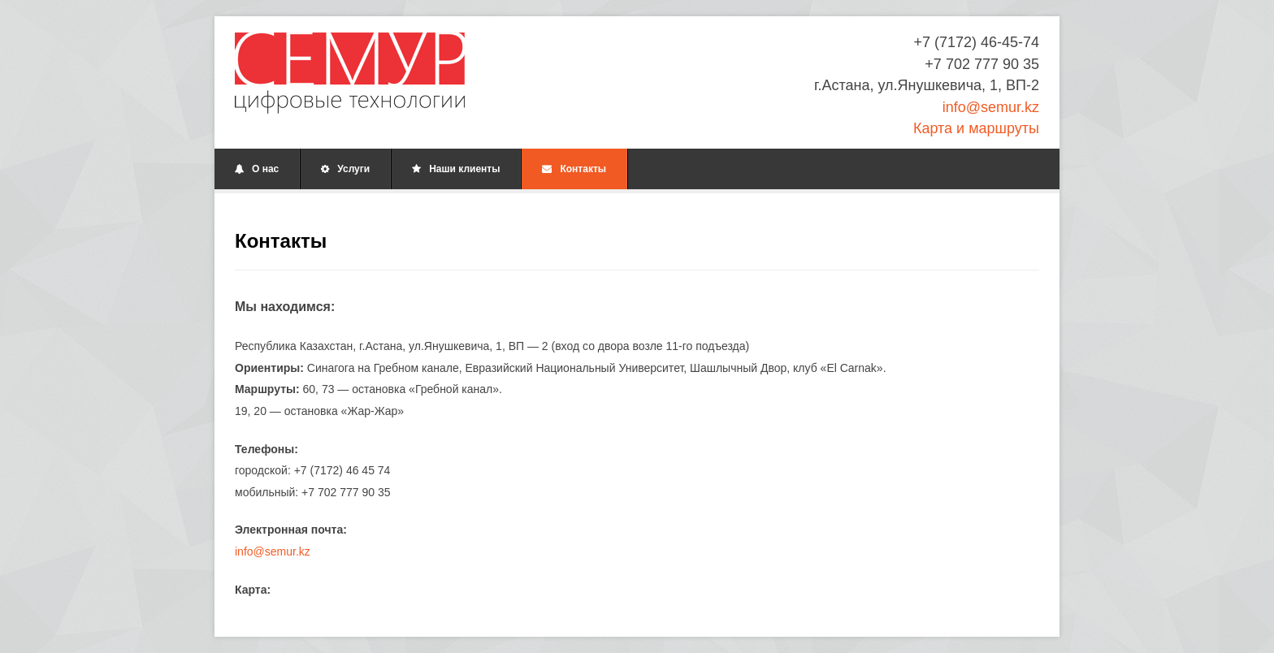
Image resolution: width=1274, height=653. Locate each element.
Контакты (574, 169)
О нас (257, 169)
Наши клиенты (456, 169)
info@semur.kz (990, 107)
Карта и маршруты (976, 128)
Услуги (345, 169)
